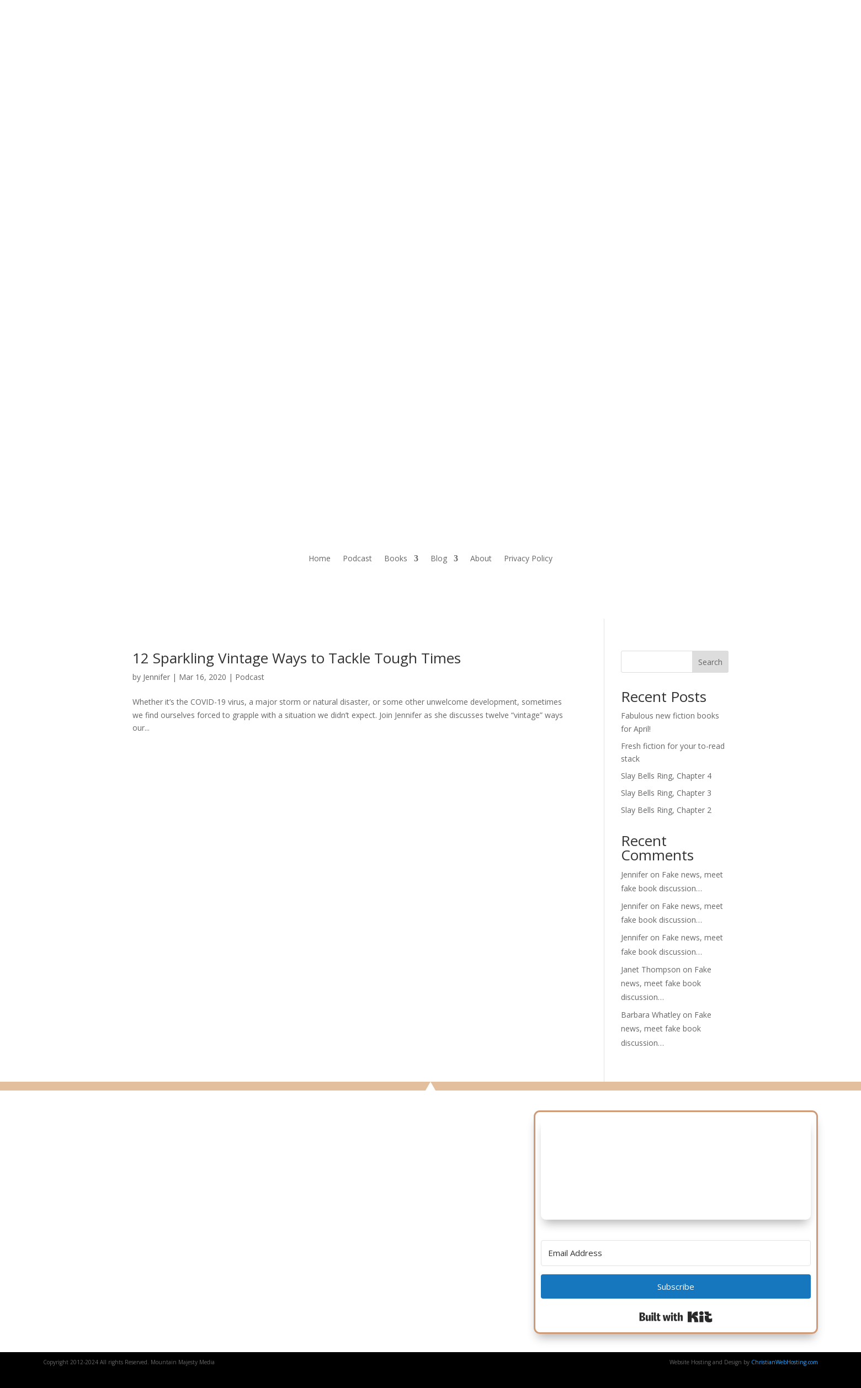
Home (320, 559)
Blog (439, 559)
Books (395, 559)
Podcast (357, 559)
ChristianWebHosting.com (784, 1362)
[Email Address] (676, 1253)
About (481, 559)
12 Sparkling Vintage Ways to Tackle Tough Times (296, 658)
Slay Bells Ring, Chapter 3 (666, 793)
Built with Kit (676, 1317)
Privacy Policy (528, 559)
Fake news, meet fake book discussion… (666, 983)
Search (710, 662)
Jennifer (156, 677)
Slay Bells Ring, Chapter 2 (666, 810)
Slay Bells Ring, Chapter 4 (666, 775)
